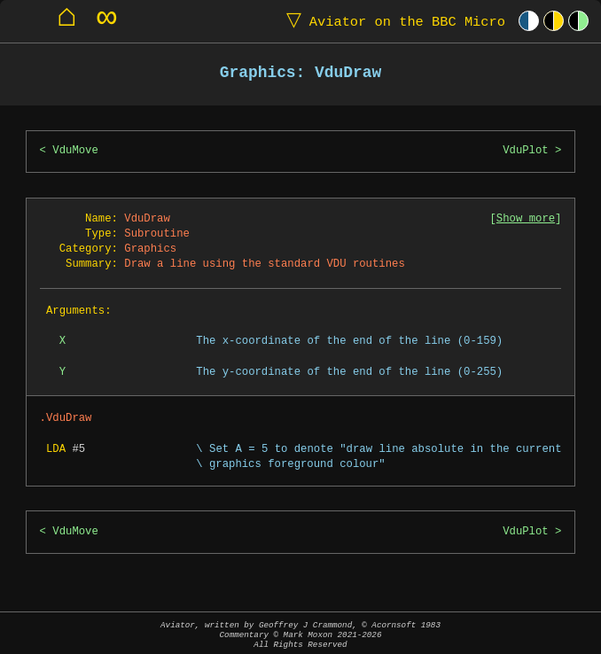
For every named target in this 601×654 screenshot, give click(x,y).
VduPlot (526, 151)
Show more (525, 219)
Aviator (391, 21)
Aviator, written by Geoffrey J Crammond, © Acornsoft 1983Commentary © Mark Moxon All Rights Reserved (300, 634)
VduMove (75, 151)
